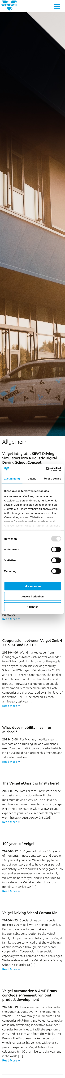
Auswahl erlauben (32, 596)
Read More (9, 687)
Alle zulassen (32, 586)
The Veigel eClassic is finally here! (30, 764)
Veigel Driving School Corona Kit (29, 894)
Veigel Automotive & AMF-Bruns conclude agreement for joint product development (29, 976)
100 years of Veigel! (18, 825)
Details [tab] (32, 478)
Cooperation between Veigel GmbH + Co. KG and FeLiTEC (32, 624)
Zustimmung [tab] (12, 478)
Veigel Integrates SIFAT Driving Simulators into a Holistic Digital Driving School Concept (29, 439)
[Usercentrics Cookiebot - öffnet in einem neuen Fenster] (46, 469)
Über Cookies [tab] (52, 478)
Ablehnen (32, 606)
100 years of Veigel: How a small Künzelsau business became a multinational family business (29, 1067)
